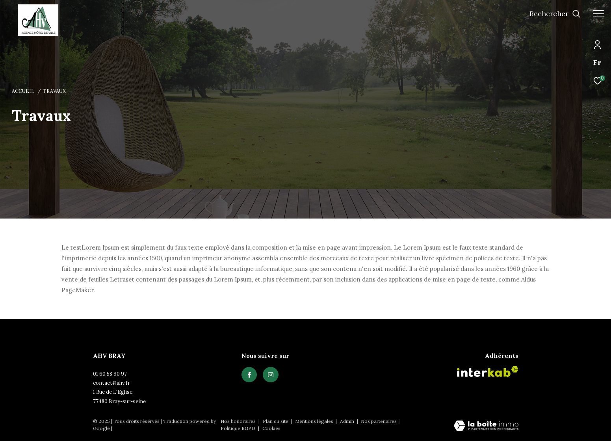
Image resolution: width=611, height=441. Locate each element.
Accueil (23, 91)
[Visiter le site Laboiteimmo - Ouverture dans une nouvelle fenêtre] (486, 426)
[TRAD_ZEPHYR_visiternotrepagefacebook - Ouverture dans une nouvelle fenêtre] (249, 375)
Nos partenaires (379, 421)
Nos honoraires (239, 421)
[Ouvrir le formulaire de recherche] (555, 14)
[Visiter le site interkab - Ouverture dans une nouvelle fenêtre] (487, 371)
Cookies (271, 428)
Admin (347, 421)
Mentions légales (314, 421)
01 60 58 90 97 (110, 374)
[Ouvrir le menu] (598, 14)
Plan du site (276, 421)
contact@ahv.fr (111, 383)
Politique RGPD (238, 428)
